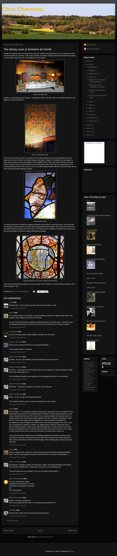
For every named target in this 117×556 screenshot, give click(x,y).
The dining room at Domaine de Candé (96, 86)
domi (11, 302)
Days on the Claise (94, 244)
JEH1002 (12, 510)
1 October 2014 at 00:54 (17, 516)
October (92, 70)
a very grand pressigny (96, 259)
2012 (89, 128)
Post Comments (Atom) (45, 537)
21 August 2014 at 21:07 (17, 327)
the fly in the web (15, 342)
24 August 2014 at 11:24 (17, 474)
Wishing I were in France (96, 321)
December (93, 67)
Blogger (71, 551)
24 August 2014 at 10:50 (17, 457)
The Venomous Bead (95, 274)
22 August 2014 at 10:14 (17, 362)
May (90, 108)
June (91, 105)
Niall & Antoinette (15, 357)
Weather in (90, 143)
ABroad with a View (94, 336)
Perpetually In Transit (95, 307)
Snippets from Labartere (96, 283)
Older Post (72, 531)
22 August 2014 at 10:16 (17, 379)
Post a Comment (12, 520)
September (93, 74)
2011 (89, 131)
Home (40, 531)
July (90, 102)
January (92, 121)
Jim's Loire (91, 278)
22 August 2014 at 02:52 (17, 352)
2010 (89, 135)
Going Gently (92, 230)
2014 (89, 64)
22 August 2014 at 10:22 (17, 404)
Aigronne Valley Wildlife (96, 292)
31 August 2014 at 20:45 (17, 506)
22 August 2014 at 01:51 (17, 337)
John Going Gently (16, 478)
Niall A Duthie (91, 45)
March (91, 114)
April (90, 111)
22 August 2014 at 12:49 (17, 445)
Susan (11, 312)
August (91, 77)
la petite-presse (93, 340)
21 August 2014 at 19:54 (17, 308)
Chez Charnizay (22, 9)
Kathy (11, 449)
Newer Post (8, 531)
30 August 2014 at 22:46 (17, 493)
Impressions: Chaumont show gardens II (97, 81)
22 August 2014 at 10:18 (17, 390)
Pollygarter (13, 331)
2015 (89, 61)
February (92, 118)
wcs (88, 201)
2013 (89, 125)
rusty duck (91, 287)
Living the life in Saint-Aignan (98, 215)
